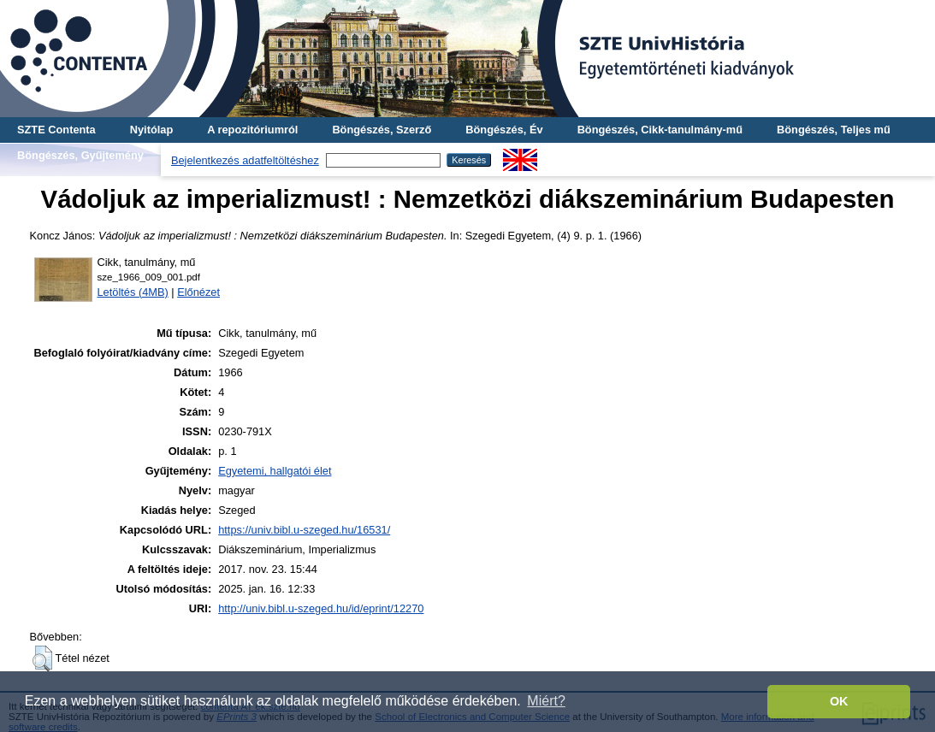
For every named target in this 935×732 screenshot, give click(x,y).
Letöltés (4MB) (133, 292)
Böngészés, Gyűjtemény (80, 155)
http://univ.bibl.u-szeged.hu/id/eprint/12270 (320, 608)
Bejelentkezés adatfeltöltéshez (245, 160)
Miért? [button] (546, 701)
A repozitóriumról (252, 129)
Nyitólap (151, 129)
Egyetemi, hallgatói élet (274, 470)
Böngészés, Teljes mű (834, 129)
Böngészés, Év (503, 129)
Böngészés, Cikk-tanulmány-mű (660, 129)
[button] (42, 658)
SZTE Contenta (56, 129)
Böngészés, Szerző (381, 129)
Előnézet (198, 292)
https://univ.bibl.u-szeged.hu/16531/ (304, 529)
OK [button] (839, 701)
